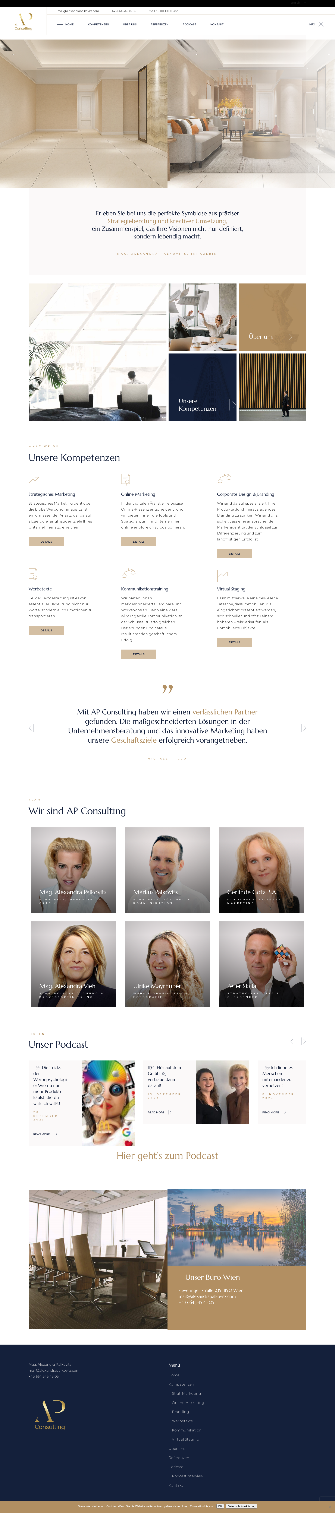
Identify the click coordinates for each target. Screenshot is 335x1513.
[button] (31, 728)
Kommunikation (187, 1430)
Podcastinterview (187, 1476)
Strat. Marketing (186, 1394)
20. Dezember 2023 (45, 1116)
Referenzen (179, 1458)
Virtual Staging (185, 1439)
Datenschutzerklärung (242, 1506)
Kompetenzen (181, 1384)
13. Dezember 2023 (164, 1096)
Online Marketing (188, 1403)
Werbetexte (182, 1421)
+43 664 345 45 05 (124, 11)
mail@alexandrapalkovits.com (78, 11)
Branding (180, 1412)
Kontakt (176, 1485)
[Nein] (330, 1507)
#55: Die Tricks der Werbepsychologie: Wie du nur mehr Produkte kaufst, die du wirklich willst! (50, 1085)
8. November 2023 (278, 1096)
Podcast (176, 1467)
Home (174, 1375)
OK (220, 1506)
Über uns (177, 1449)
